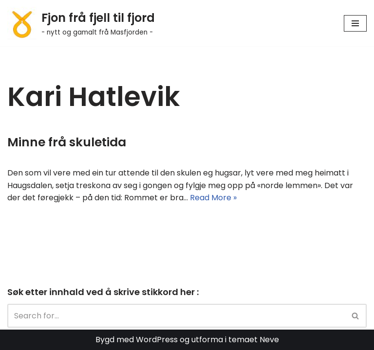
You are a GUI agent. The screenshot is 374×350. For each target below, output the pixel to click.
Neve (269, 339)
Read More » (213, 197)
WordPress (157, 339)
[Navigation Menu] (355, 23)
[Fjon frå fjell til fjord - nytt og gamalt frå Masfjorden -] (81, 23)
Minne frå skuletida (66, 142)
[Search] (176, 316)
